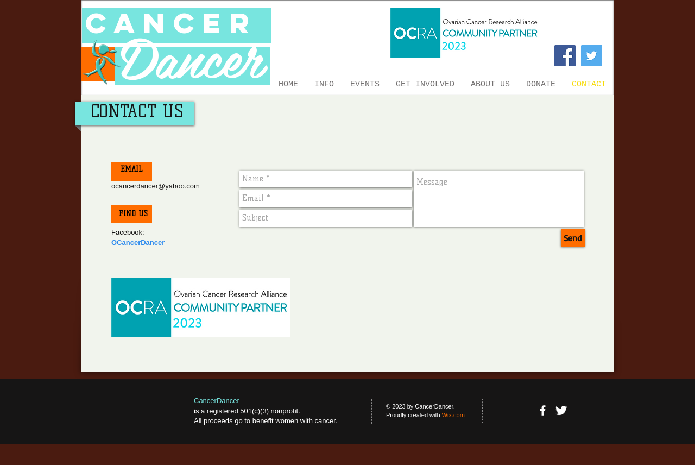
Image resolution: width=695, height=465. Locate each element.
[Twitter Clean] (561, 410)
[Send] (573, 238)
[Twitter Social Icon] (591, 55)
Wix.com (453, 415)
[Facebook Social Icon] (565, 55)
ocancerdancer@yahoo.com (155, 186)
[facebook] (542, 410)
